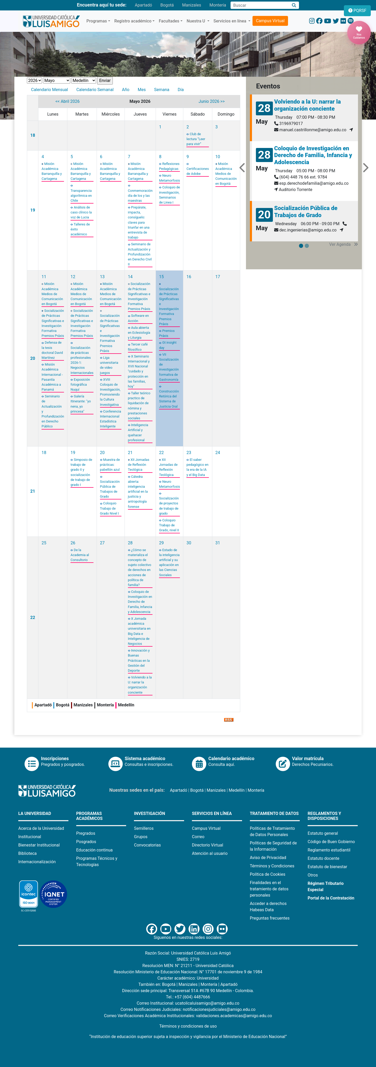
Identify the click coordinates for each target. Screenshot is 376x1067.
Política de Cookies (267, 874)
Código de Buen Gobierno (331, 841)
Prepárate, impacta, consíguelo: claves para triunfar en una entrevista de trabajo (139, 222)
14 (130, 276)
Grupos (141, 836)
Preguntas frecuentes (270, 918)
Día (181, 89)
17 (217, 276)
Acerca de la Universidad (41, 828)
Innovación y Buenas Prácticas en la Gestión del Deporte (139, 660)
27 (102, 542)
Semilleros (144, 828)
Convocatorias (147, 845)
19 (32, 210)
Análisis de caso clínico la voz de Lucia (81, 212)
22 (161, 452)
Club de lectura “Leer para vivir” (195, 139)
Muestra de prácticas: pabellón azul (110, 465)
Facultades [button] (169, 21)
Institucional (29, 836)
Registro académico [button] (133, 21)
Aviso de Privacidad (268, 857)
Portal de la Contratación (331, 898)
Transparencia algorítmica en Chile (81, 195)
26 (72, 542)
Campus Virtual (270, 20)
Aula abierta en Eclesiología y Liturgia (139, 332)
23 (188, 452)
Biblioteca (27, 853)
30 (188, 542)
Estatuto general (323, 833)
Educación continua (94, 850)
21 (32, 491)
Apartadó (143, 5)
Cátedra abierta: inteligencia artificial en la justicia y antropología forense (138, 492)
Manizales (191, 5)
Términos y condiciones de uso (188, 1026)
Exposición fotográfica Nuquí (80, 384)
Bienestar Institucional (39, 845)
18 (32, 135)
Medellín (237, 790)
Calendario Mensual (49, 89)
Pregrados (85, 833)
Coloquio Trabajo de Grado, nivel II (169, 525)
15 (161, 276)
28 (130, 542)
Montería (217, 5)
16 (188, 276)
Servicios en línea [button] (231, 21)
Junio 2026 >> (211, 101)
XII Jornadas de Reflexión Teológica (138, 465)
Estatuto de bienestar (327, 866)
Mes (142, 89)
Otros (313, 875)
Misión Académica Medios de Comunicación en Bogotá (226, 174)
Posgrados (86, 841)
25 (44, 542)
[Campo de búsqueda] (259, 5)
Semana (161, 89)
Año (125, 89)
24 (217, 452)
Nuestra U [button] (196, 21)
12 (72, 276)
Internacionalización (37, 861)
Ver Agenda (343, 244)
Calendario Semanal (95, 89)
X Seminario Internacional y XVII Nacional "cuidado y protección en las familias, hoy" (139, 371)
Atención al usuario (210, 853)
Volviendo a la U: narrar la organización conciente (307, 105)
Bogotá (167, 5)
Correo (198, 836)
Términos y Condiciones (272, 865)
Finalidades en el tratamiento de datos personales (269, 889)
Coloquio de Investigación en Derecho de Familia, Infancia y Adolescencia (140, 602)
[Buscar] (294, 5)
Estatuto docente (323, 858)
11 (44, 276)
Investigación (149, 813)
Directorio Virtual (207, 845)
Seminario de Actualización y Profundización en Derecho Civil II (140, 254)
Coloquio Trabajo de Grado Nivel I (109, 508)
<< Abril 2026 (67, 101)
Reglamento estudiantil (329, 850)
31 (217, 542)
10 (217, 156)
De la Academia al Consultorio (79, 555)
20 (32, 358)
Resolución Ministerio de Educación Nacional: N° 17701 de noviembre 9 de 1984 (188, 971)
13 (102, 276)
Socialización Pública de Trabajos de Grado (305, 211)
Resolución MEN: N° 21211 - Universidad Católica (187, 965)
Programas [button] (96, 21)
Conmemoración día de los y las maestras (140, 195)
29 (161, 542)
